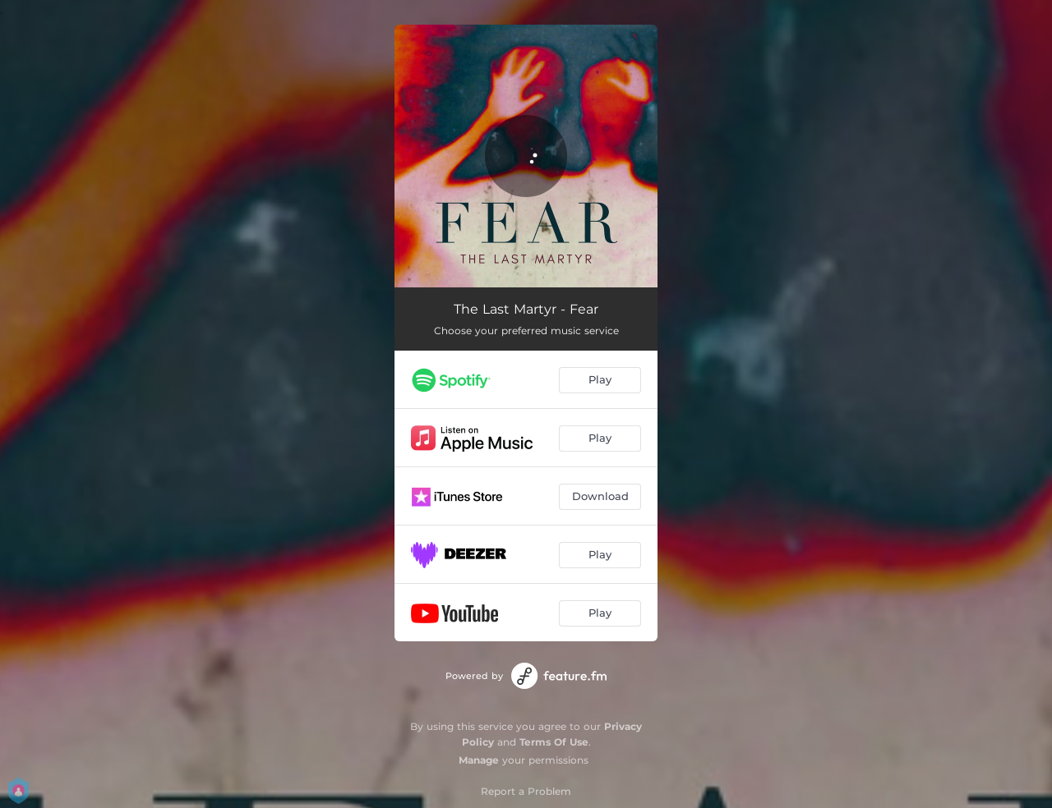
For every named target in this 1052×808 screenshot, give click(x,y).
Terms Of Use (553, 742)
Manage (479, 760)
